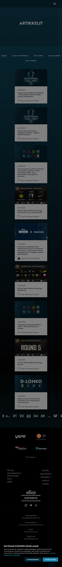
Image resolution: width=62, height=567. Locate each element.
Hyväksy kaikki (50, 560)
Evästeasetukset (33, 560)
